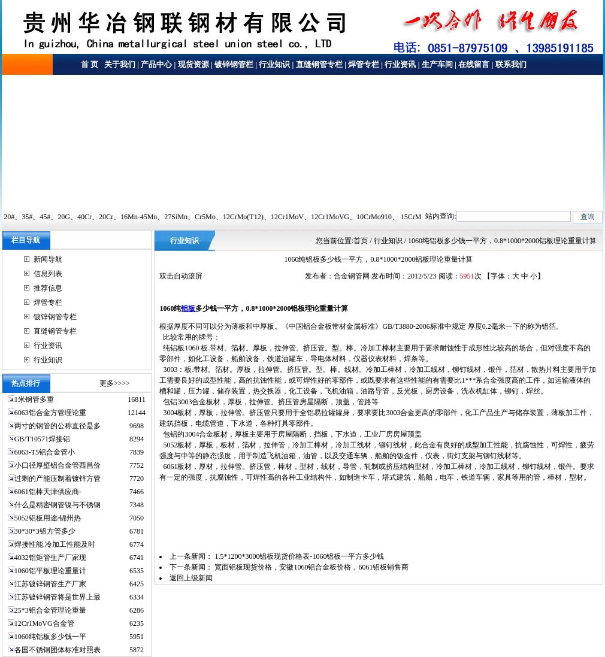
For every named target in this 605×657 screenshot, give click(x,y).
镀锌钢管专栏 (55, 317)
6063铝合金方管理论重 (50, 412)
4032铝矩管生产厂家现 (50, 557)
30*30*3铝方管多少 (44, 531)
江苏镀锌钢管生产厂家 (50, 584)
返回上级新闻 (191, 578)
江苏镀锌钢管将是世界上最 (57, 597)
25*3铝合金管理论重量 (50, 610)
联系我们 (511, 64)
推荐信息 (48, 288)
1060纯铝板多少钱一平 (50, 636)
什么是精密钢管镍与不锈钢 (57, 505)
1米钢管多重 (35, 399)
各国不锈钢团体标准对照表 (57, 650)
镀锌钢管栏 (233, 64)
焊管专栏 (363, 64)
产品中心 (156, 64)
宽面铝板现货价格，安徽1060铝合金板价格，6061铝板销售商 (311, 567)
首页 (360, 241)
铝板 (188, 308)
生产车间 (437, 64)
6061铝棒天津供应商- (47, 492)
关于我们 (118, 64)
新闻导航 (48, 259)
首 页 (89, 64)
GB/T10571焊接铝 (42, 439)
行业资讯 (400, 64)
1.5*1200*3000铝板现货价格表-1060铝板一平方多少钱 (299, 556)
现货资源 (193, 64)
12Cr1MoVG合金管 (44, 623)
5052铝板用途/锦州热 (47, 518)
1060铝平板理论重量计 (50, 571)
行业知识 (274, 64)
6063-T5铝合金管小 (44, 452)
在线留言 (473, 64)
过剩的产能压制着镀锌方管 (57, 478)
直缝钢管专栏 (319, 64)
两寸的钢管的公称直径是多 (57, 426)
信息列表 (48, 274)
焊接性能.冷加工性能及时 (54, 544)
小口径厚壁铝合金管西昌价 (57, 465)
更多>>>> (114, 383)
